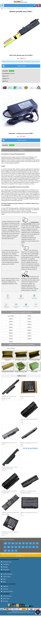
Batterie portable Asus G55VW (27, 396)
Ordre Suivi (6, 598)
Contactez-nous (7, 562)
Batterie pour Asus (11, 8)
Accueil (4, 8)
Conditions (6, 564)
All (5, 543)
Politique (5, 567)
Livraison (5, 589)
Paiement (5, 586)
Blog (4, 581)
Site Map (5, 601)
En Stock (11, 70)
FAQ (4, 579)
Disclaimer (6, 569)
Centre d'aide (6, 576)
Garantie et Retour (8, 591)
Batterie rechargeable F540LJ (9, 280)
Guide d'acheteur (7, 574)
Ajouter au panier (21, 66)
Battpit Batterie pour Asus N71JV (9, 442)
